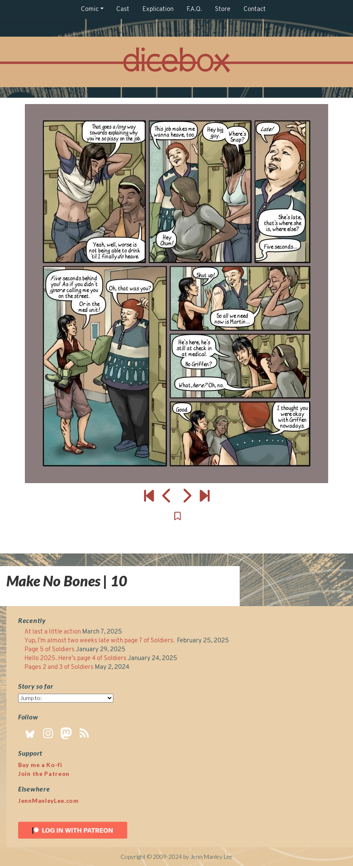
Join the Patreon (44, 773)
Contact (254, 9)
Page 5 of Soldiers (49, 650)
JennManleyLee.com (48, 800)
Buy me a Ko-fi (40, 764)
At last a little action (52, 632)
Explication (158, 9)
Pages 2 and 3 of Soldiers (59, 667)
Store (222, 9)
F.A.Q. (194, 9)
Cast (122, 9)
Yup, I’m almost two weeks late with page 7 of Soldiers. (100, 641)
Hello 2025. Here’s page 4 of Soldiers (75, 658)
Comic (90, 9)
